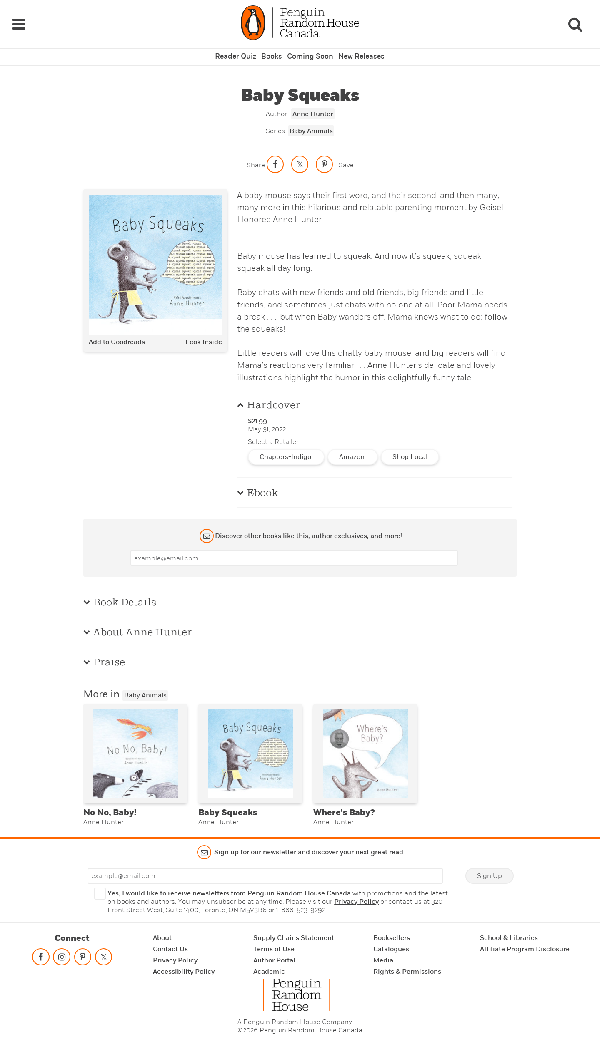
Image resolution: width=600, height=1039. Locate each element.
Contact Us (170, 944)
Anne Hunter (312, 104)
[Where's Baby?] (365, 746)
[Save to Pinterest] (324, 154)
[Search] (575, 19)
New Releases (359, 48)
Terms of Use (274, 944)
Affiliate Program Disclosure (525, 944)
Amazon (352, 448)
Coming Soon (310, 48)
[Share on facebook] (275, 154)
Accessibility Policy (184, 966)
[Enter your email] (294, 549)
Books (273, 48)
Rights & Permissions (407, 966)
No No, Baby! (109, 807)
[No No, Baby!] (135, 746)
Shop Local (410, 448)
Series (275, 121)
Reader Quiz (238, 48)
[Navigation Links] (18, 19)
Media (383, 955)
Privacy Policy (356, 897)
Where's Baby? (344, 807)
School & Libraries (509, 933)
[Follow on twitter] (103, 954)
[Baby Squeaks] (250, 746)
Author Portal (274, 955)
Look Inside (203, 332)
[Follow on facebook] (40, 954)
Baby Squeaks (227, 807)
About (162, 933)
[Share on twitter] (300, 154)
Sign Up (489, 871)
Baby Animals (311, 121)
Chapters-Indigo (286, 448)
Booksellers (391, 933)
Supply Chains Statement (293, 933)
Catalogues (391, 944)
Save (346, 155)
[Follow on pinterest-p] (82, 954)
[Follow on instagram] (61, 954)
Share (256, 155)
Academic (269, 966)
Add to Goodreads (117, 332)
